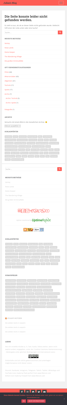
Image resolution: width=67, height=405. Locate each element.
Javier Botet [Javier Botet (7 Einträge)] (30, 293)
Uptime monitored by (23, 220)
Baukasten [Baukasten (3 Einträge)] (22, 137)
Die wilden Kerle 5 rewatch (15, 323)
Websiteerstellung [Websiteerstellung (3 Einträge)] (17, 159)
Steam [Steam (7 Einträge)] (24, 156)
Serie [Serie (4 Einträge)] (46, 153)
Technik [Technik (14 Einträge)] (30, 156)
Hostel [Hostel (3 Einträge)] (48, 146)
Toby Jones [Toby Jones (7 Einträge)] (9, 307)
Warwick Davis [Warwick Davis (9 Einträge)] (51, 307)
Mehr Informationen (36, 401)
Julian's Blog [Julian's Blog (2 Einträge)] (35, 150)
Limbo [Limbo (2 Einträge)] (57, 150)
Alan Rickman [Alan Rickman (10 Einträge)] (21, 280)
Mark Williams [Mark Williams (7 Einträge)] (52, 297)
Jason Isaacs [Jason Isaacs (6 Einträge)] (20, 293)
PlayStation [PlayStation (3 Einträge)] (24, 153)
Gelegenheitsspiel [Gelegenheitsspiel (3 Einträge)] (42, 143)
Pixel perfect (28, 373)
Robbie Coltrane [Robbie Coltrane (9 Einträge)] (23, 303)
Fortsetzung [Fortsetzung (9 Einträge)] (9, 143)
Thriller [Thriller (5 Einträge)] (7, 159)
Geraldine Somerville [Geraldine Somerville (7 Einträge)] (44, 287)
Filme (7, 72)
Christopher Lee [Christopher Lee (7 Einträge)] (22, 284)
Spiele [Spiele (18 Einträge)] (18, 156)
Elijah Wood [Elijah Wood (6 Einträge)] (20, 287)
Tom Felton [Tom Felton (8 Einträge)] (18, 307)
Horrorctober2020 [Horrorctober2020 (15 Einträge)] (24, 146)
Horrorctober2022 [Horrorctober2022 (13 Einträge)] (38, 146)
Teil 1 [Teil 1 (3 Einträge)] (37, 156)
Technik (7, 85)
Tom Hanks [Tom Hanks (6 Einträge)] (27, 307)
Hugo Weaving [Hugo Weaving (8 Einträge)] (27, 290)
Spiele (7, 90)
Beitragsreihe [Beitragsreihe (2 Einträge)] (32, 137)
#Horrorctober (10, 76)
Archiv (7, 94)
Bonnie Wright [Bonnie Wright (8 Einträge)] (42, 280)
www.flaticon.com (44, 373)
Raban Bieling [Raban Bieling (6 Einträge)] (55, 300)
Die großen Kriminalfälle (14, 61)
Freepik (24, 376)
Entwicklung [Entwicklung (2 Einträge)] (33, 140)
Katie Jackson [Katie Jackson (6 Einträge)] (31, 297)
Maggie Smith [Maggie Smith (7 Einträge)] (41, 297)
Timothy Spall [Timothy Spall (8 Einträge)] (51, 303)
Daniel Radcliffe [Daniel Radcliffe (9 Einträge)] (34, 284)
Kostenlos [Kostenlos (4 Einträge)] (44, 150)
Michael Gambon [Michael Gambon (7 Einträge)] (22, 300)
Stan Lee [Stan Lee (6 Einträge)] (42, 303)
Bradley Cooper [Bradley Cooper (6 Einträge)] (54, 280)
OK (24, 401)
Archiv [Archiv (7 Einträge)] (15, 137)
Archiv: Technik (11, 98)
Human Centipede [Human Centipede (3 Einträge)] (11, 150)
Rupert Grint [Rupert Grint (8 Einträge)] (34, 303)
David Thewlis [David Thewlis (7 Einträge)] (56, 284)
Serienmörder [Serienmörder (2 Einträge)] (54, 153)
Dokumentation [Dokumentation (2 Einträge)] (22, 140)
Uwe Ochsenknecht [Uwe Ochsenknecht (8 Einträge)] (39, 307)
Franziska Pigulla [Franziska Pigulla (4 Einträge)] (20, 143)
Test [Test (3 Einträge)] (47, 156)
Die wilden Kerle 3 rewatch (15, 332)
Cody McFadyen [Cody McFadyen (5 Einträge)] (10, 140)
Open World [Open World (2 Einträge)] (15, 153)
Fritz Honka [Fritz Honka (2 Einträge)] (31, 143)
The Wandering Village (13, 56)
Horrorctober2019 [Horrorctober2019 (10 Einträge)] (11, 146)
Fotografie (8, 109)
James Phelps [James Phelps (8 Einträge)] (48, 290)
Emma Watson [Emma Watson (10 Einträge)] (31, 287)
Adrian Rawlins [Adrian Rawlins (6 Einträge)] (10, 280)
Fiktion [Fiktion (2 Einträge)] (41, 140)
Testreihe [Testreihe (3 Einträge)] (54, 156)
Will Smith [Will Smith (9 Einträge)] (9, 310)
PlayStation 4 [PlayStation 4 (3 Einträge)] (34, 153)
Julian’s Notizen (14, 318)
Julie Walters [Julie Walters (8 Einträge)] (21, 297)
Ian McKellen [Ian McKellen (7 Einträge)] (38, 290)
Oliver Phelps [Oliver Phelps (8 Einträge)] (34, 300)
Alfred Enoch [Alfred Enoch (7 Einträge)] (32, 280)
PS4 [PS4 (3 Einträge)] (41, 153)
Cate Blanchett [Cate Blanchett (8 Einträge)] (10, 284)
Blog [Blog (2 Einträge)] (40, 137)
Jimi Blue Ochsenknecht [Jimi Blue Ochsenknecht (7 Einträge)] (51, 293)
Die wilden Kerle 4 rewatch (15, 327)
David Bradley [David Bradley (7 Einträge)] (45, 284)
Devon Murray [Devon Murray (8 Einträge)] (10, 287)
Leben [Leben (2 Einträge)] (51, 150)
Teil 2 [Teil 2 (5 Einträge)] (42, 156)
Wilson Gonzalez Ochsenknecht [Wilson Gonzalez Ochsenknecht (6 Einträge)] (24, 310)
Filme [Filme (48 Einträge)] (46, 140)
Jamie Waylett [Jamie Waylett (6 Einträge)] (10, 293)
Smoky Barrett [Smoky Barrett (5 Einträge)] (9, 156)
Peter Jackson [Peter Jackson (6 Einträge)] (44, 300)
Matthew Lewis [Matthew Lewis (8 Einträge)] (10, 300)
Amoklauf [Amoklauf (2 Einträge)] (8, 137)
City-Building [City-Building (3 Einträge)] (47, 137)
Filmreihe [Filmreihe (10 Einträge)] (53, 140)
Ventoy (7, 43)
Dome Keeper (10, 52)
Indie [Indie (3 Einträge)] (27, 150)
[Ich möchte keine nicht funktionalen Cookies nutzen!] (64, 399)
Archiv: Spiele (11, 103)
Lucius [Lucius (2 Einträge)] (7, 153)
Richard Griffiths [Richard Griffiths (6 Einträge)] (11, 303)
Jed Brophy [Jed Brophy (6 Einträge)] (39, 293)
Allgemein (8, 81)
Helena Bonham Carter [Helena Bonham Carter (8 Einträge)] (13, 290)
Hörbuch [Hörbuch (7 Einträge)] (21, 150)
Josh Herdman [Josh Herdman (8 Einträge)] (10, 297)
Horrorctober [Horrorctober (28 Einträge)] (54, 143)
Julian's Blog (10, 2)
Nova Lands (9, 48)
